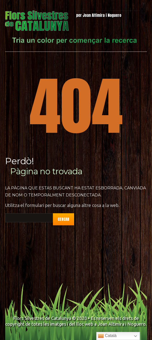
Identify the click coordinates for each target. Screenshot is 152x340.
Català (107, 336)
